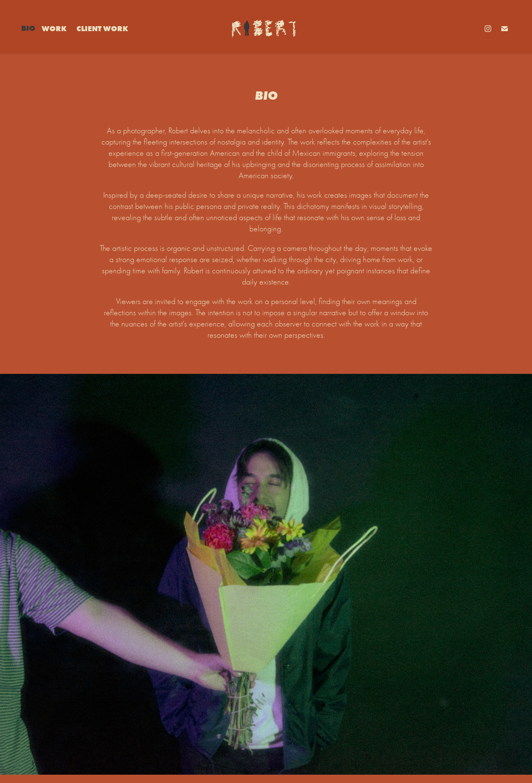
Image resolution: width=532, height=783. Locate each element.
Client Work (102, 28)
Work (54, 28)
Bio (28, 28)
